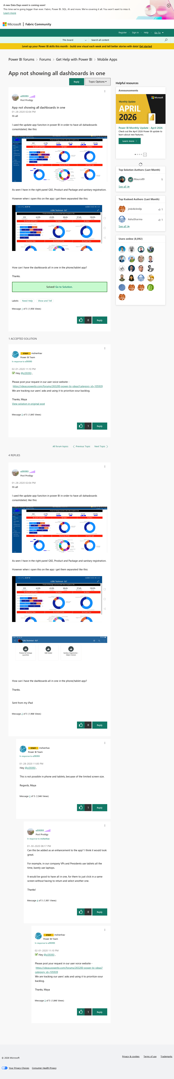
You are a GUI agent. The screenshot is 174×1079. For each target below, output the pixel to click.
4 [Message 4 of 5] (37, 900)
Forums (59, 24)
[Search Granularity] (74, 40)
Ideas (87, 24)
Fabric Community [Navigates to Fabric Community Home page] (38, 24)
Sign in (135, 32)
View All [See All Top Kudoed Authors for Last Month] (124, 226)
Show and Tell (45, 301)
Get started (145, 46)
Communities (103, 24)
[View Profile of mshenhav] (36, 353)
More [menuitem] (129, 24)
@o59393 (26, 373)
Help (146, 32)
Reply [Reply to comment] (99, 426)
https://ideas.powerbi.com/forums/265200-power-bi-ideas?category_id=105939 (58, 386)
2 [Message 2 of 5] (22, 713)
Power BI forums (21, 59)
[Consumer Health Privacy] (44, 1068)
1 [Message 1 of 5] (22, 308)
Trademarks (166, 1056)
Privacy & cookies (131, 1056)
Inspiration (74, 24)
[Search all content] (130, 40)
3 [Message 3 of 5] (29, 796)
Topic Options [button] (97, 81)
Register (123, 32)
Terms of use (150, 1056)
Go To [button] (157, 32)
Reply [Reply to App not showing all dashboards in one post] (99, 320)
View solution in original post (28, 403)
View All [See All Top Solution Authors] (124, 187)
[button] (76, 81)
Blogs (118, 24)
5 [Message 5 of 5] (22, 414)
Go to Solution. (64, 286)
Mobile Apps (107, 59)
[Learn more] (130, 141)
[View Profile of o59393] (24, 96)
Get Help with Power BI (74, 59)
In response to (22, 361)
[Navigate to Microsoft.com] (12, 24)
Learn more (9, 13)
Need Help (27, 301)
